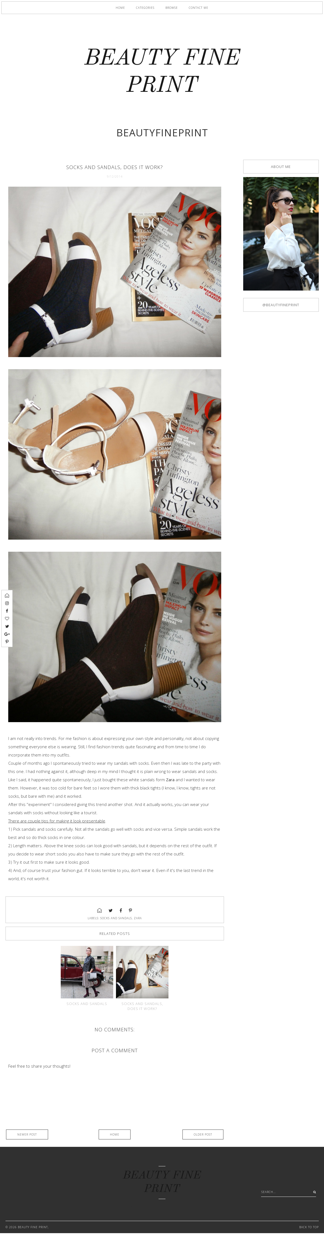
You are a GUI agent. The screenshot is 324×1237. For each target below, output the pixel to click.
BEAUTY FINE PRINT (33, 1231)
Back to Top (309, 1231)
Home (120, 8)
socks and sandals (116, 918)
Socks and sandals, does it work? (142, 1010)
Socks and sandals (87, 1007)
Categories (145, 8)
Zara (138, 918)
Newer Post (27, 1138)
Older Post (203, 1138)
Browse (171, 8)
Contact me (198, 8)
